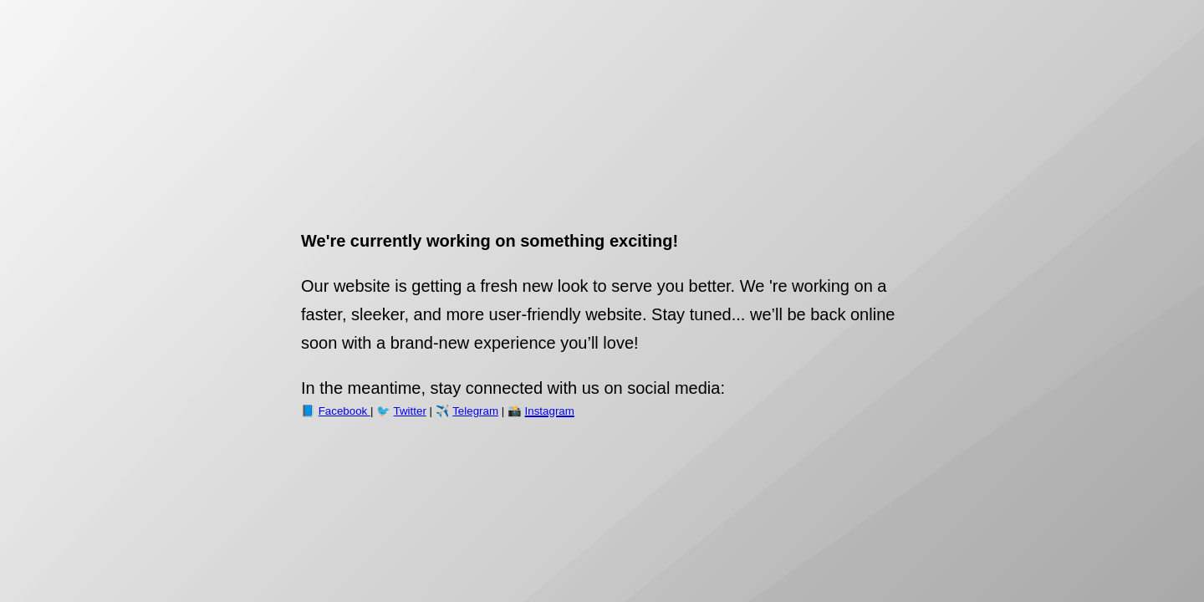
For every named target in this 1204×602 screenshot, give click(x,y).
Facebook (344, 411)
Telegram (475, 411)
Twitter (410, 411)
